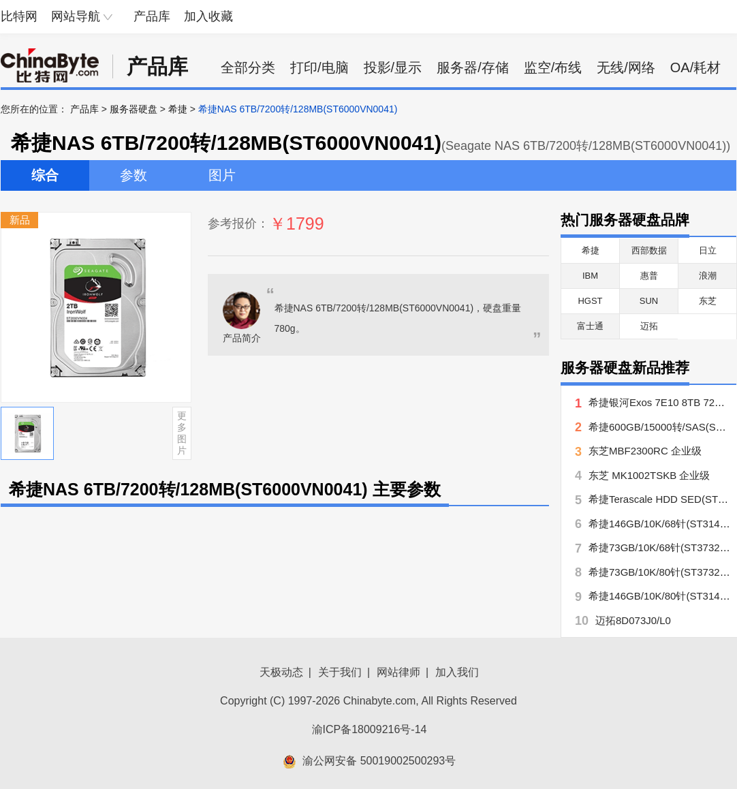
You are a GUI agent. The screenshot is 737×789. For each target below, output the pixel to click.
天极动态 (281, 672)
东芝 (708, 301)
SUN (649, 301)
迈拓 (649, 326)
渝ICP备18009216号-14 (369, 729)
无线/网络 (626, 67)
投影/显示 (393, 67)
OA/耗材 (695, 67)
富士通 (590, 326)
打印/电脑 (319, 67)
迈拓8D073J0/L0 (633, 620)
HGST (590, 301)
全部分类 (248, 67)
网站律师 (398, 672)
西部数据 (649, 250)
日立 (708, 250)
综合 (45, 175)
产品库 (152, 16)
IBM (590, 275)
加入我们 (457, 672)
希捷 (177, 109)
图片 (222, 175)
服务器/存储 (473, 67)
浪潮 (708, 275)
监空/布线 (553, 67)
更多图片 (182, 432)
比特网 (19, 16)
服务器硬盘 (133, 109)
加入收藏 (208, 16)
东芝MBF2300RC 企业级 (645, 451)
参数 (133, 175)
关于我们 (340, 672)
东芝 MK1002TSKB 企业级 (649, 475)
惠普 (649, 275)
